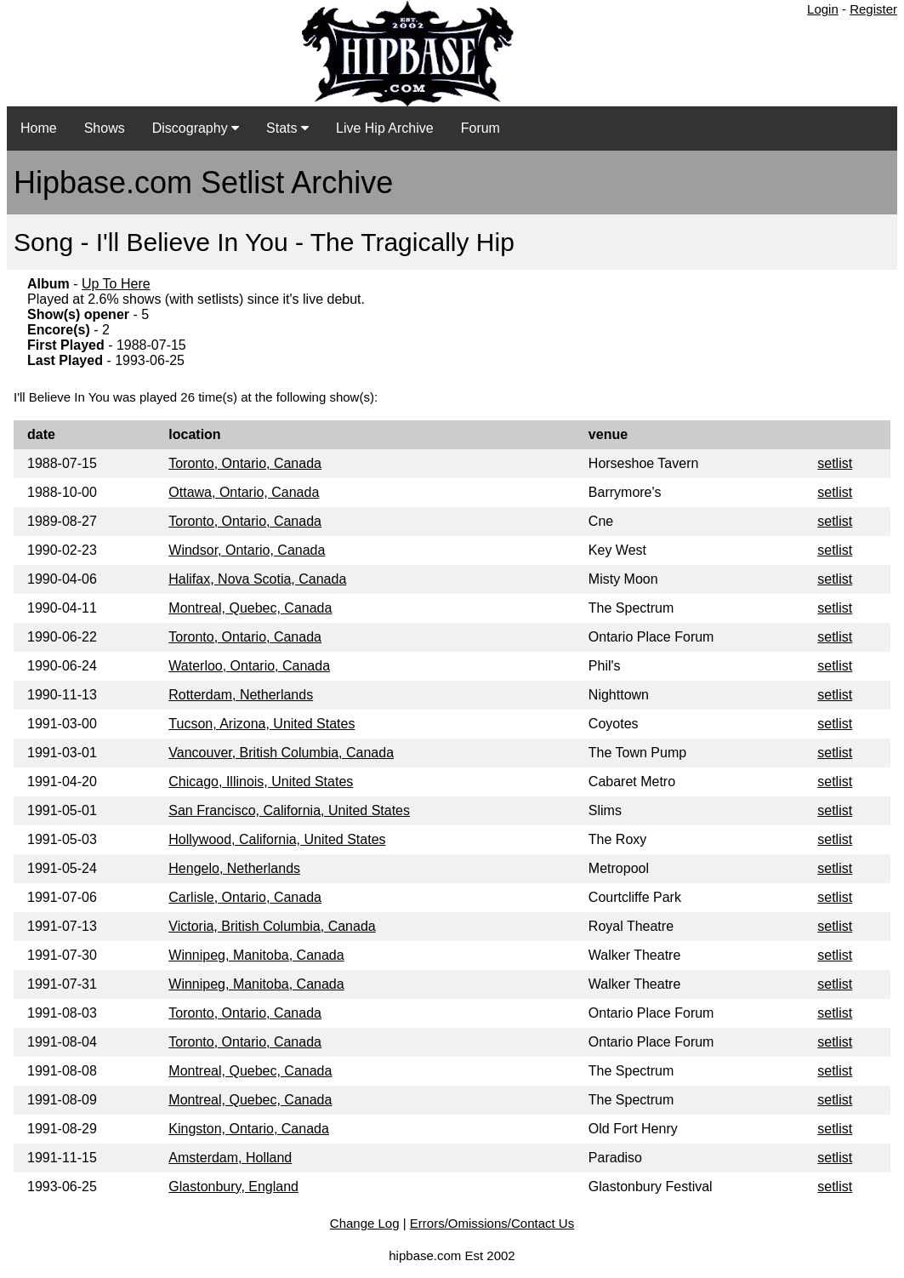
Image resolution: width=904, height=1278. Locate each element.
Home (38, 128)
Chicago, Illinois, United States (260, 781)
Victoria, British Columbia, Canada (271, 926)
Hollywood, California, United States (276, 839)
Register (873, 9)
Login (823, 9)
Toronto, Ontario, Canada (244, 463)
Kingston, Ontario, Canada (248, 1128)
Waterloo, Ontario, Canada (249, 666)
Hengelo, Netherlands (234, 868)
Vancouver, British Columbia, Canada (281, 752)
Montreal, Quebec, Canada (250, 608)
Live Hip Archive (385, 128)
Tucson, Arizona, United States (261, 723)
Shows (104, 128)
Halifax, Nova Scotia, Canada (257, 579)
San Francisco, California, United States (289, 810)
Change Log (365, 1223)
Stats (287, 128)
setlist (834, 463)
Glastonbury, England (233, 1186)
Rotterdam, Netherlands (240, 694)
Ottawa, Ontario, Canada (243, 492)
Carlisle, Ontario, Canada (244, 897)
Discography (195, 128)
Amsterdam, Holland (230, 1157)
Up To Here (116, 284)
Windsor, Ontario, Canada (246, 550)
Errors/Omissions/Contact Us (492, 1223)
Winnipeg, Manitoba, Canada (256, 955)
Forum (480, 128)
